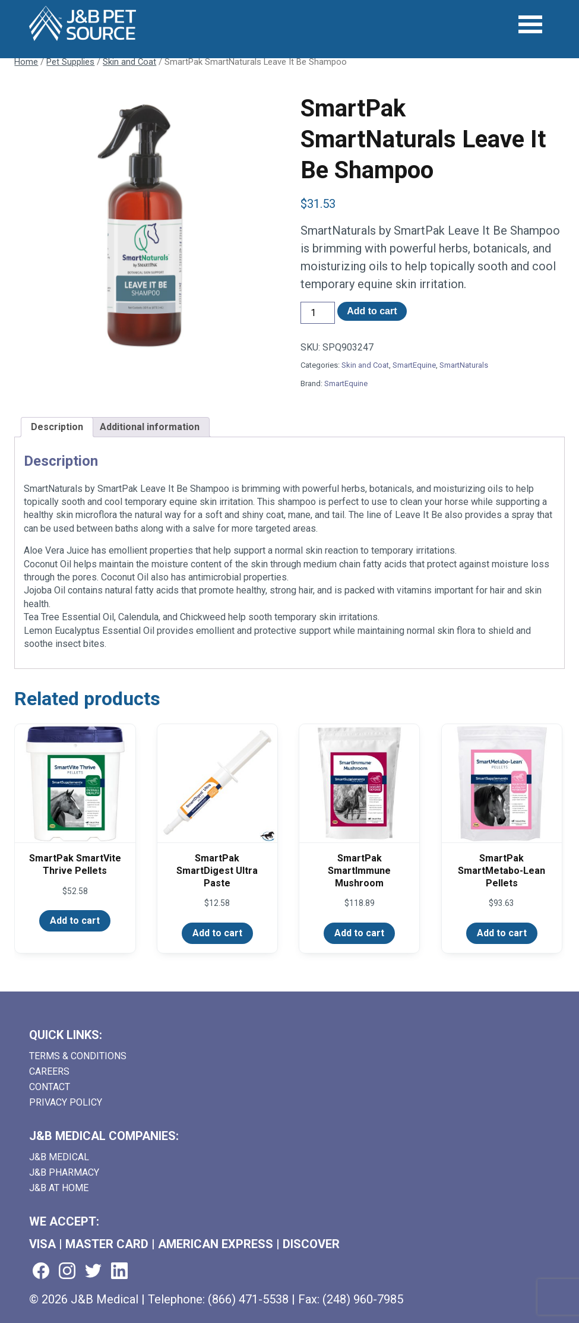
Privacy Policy (65, 1102)
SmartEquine (414, 365)
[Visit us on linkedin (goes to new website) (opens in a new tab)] (119, 1271)
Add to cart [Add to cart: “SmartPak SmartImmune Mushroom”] (359, 933)
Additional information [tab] (150, 426)
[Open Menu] (530, 24)
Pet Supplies (70, 61)
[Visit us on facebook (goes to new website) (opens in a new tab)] (41, 1271)
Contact (49, 1086)
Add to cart (372, 311)
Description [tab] (57, 426)
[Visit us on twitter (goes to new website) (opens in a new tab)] (93, 1271)
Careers (49, 1071)
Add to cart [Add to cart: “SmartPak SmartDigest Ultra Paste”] (217, 933)
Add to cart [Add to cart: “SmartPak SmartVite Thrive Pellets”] (75, 920)
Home (26, 61)
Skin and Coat (129, 61)
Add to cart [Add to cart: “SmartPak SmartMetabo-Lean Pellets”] (502, 933)
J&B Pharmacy (64, 1172)
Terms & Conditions (77, 1056)
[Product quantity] (317, 313)
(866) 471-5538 (248, 1299)
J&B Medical (59, 1157)
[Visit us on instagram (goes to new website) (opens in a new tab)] (67, 1271)
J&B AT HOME (58, 1187)
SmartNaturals (463, 365)
